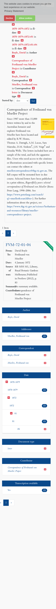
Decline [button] (9, 18)
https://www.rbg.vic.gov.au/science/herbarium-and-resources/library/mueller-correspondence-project (31, 210)
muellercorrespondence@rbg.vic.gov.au (27, 171)
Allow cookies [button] (25, 18)
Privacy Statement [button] (14, 11)
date (21, 101)
